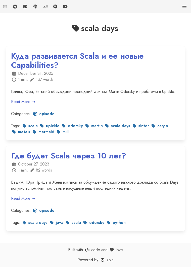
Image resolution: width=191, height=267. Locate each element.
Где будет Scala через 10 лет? (68, 155)
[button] (184, 6)
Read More (23, 102)
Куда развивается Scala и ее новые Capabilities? (77, 60)
